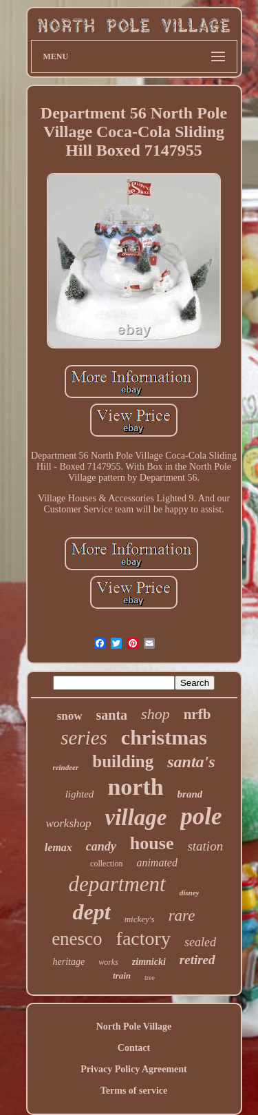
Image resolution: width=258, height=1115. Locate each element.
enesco (77, 938)
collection (106, 863)
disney (190, 892)
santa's (191, 762)
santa (112, 714)
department (117, 884)
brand (190, 794)
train (122, 975)
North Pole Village (134, 1026)
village (136, 817)
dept (92, 911)
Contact (134, 1048)
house (152, 843)
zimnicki (149, 962)
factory (143, 938)
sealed (200, 942)
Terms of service (133, 1090)
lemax (58, 847)
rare (182, 915)
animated (157, 862)
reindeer (65, 767)
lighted (79, 794)
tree (149, 977)
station (205, 846)
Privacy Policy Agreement (133, 1069)
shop (155, 713)
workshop (68, 823)
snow (70, 715)
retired (197, 959)
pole (201, 816)
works (108, 962)
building (122, 761)
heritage (68, 962)
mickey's (140, 919)
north (135, 787)
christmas (164, 737)
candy (101, 846)
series (84, 738)
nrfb (197, 714)
